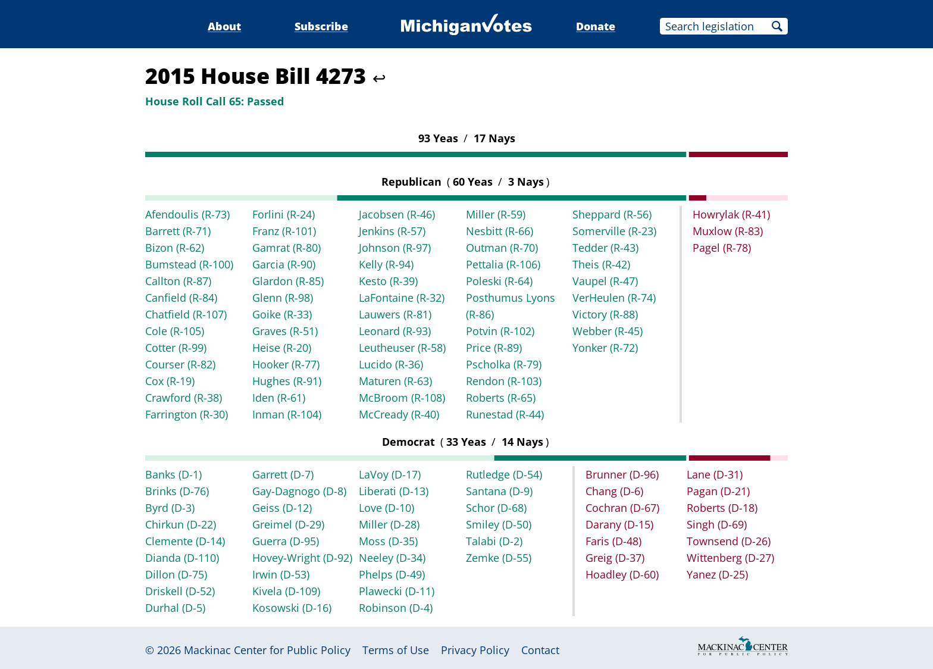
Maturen (395, 381)
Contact (540, 650)
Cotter (175, 347)
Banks (173, 474)
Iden (278, 397)
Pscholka (503, 364)
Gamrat (286, 247)
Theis (601, 264)
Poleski (499, 281)
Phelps (392, 574)
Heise (281, 347)
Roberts (501, 397)
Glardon (288, 281)
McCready (399, 414)
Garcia (283, 264)
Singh (717, 524)
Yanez (717, 574)
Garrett (283, 474)
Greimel (288, 524)
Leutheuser (402, 347)
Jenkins (392, 231)
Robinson (396, 608)
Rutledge (504, 474)
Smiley (498, 524)
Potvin (500, 331)
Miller (495, 214)
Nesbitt (499, 231)
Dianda (182, 558)
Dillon (176, 574)
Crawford (183, 397)
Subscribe (321, 26)
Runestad (505, 414)
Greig (615, 558)
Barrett (178, 231)
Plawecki (396, 591)
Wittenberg (730, 558)
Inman (286, 414)
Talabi (494, 541)
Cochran (622, 508)
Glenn (282, 297)
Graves (285, 331)
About (224, 26)
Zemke (498, 558)
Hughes (286, 381)
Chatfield (186, 314)
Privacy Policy (475, 650)
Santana (499, 491)
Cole (174, 331)
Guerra (285, 541)
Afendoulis (187, 214)
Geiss (282, 508)
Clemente (185, 541)
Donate (595, 26)
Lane (715, 474)
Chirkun (180, 524)
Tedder (605, 247)
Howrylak (731, 214)
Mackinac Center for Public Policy (267, 650)
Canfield (181, 297)
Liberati (393, 491)
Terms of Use (395, 650)
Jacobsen (397, 214)
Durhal (175, 608)
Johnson (395, 247)
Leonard (395, 331)
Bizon (174, 247)
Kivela (286, 591)
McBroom (402, 397)
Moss (388, 541)
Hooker (286, 364)
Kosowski (291, 608)
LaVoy (390, 474)
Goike (282, 314)
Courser (180, 364)
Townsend (729, 541)
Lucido (391, 364)
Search (777, 26)
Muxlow (728, 231)
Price (494, 347)
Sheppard (612, 214)
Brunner (622, 474)
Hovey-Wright (302, 558)
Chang (614, 491)
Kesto (388, 281)
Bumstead (189, 264)
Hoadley (622, 574)
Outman (502, 247)
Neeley (392, 558)
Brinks (177, 491)
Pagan (718, 491)
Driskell (180, 591)
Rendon (503, 381)
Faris (613, 541)
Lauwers (395, 314)
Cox (170, 381)
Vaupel (605, 281)
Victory (605, 314)
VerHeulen (614, 297)
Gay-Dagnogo (299, 491)
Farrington (186, 414)
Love (386, 508)
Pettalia (503, 264)
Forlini (283, 214)
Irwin (280, 574)
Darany (619, 524)
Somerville (614, 231)
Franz (284, 231)
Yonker (605, 347)
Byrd (170, 508)
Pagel (722, 247)
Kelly (386, 264)
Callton (178, 281)
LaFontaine (401, 297)
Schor (496, 508)
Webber (607, 331)
